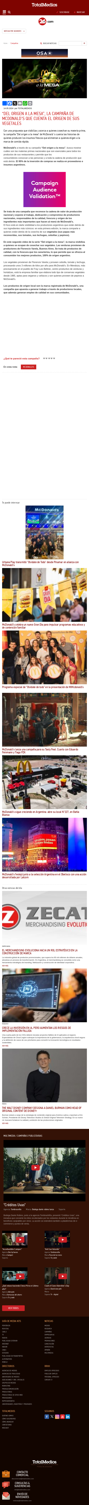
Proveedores (7, 1398)
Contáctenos (7, 1425)
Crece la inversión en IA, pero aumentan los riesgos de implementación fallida (36, 1029)
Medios (47, 1325)
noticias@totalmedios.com (22, 1500)
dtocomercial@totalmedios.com (22, 1479)
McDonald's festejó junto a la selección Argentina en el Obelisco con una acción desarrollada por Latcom (44, 876)
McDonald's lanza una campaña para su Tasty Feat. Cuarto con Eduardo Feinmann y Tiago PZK (40, 751)
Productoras (7, 1392)
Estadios (5, 1353)
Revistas (5, 1329)
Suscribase (63, 12)
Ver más (5, 966)
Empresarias (49, 1335)
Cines (4, 1350)
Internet (5, 1344)
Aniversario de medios (10, 1377)
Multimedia (49, 1353)
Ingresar (79, 12)
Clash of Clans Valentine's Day (57, 1285)
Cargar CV (48, 1380)
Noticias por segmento (14, 31)
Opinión (47, 1350)
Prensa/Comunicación (10, 1389)
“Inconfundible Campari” (12, 1249)
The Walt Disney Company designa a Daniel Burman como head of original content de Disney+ (42, 1109)
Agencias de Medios (9, 1370)
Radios (4, 1338)
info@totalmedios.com (22, 1490)
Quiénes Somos (7, 1416)
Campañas (48, 1332)
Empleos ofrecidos (52, 1370)
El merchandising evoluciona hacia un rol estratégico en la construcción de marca (39, 952)
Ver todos (13, 1308)
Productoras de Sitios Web (12, 1395)
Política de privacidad (44, 1466)
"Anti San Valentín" (52, 1249)
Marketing (6, 1386)
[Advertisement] (44, 395)
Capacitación (49, 1344)
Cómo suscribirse (9, 1419)
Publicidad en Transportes (12, 1356)
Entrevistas (49, 1347)
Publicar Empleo (51, 1374)
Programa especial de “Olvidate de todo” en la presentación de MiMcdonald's (43, 687)
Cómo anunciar (8, 1422)
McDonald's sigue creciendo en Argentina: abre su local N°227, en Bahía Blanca (40, 813)
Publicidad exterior (9, 1341)
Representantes (8, 1401)
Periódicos (6, 1325)
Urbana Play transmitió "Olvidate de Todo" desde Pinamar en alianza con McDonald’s (40, 563)
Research (48, 1329)
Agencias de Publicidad (11, 1374)
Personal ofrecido (52, 1377)
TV (3, 1335)
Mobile (4, 1362)
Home (6, 43)
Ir (84, 43)
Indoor (4, 1347)
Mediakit (5, 1428)
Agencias (48, 1338)
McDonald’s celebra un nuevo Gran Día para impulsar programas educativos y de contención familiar (43, 626)
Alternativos (7, 1359)
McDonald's (28, 367)
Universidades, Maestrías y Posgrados (17, 1404)
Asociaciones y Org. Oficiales (13, 1380)
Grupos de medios (9, 1383)
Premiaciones (50, 1341)
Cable (4, 1332)
